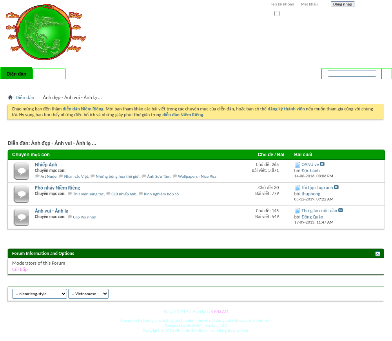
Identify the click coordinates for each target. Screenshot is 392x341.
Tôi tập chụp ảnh (317, 187)
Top (376, 293)
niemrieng (340, 293)
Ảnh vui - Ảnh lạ (51, 211)
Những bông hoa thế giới (118, 176)
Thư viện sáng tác (88, 194)
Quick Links (110, 84)
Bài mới (17, 84)
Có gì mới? (49, 74)
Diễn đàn (16, 74)
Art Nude (49, 176)
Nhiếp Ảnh (46, 165)
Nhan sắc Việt (76, 176)
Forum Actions (76, 84)
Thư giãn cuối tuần (319, 210)
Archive (361, 293)
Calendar (49, 84)
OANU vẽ (310, 164)
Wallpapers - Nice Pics (197, 176)
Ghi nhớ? (285, 14)
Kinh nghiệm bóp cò (161, 194)
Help (371, 5)
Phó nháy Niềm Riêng (57, 188)
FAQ (32, 84)
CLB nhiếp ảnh (123, 194)
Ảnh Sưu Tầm (159, 176)
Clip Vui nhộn (84, 217)
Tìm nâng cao (371, 83)
